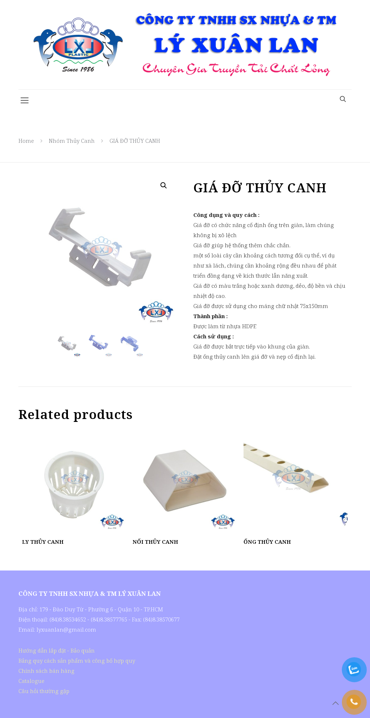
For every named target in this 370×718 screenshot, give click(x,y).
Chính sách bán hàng (46, 670)
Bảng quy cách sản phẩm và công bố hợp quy (76, 660)
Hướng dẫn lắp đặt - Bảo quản (56, 650)
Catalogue (31, 680)
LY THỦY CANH (43, 541)
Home (26, 140)
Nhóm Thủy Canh (72, 140)
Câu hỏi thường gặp (43, 691)
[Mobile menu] (24, 100)
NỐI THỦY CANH (155, 541)
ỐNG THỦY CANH (267, 541)
